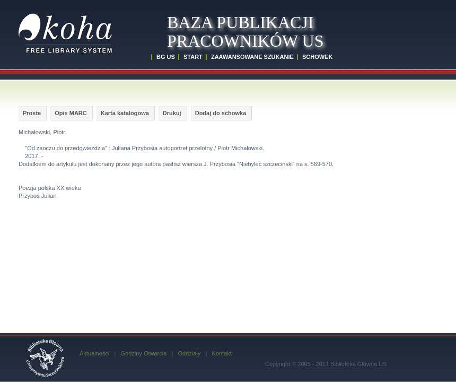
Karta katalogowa (125, 113)
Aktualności (94, 353)
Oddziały (189, 353)
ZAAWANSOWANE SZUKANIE (252, 57)
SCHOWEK (317, 57)
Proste (32, 113)
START (193, 57)
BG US (165, 57)
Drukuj (172, 113)
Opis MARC (71, 113)
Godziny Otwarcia (143, 353)
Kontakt (221, 353)
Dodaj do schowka (221, 113)
